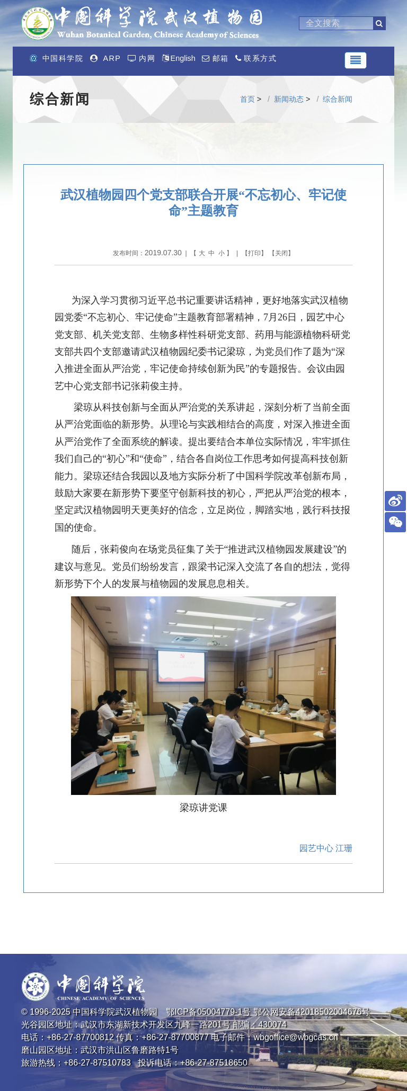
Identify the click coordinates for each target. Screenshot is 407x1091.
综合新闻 (337, 99)
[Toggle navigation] (355, 60)
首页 (247, 99)
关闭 (281, 253)
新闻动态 (289, 99)
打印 (254, 253)
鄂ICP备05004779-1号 (208, 1011)
